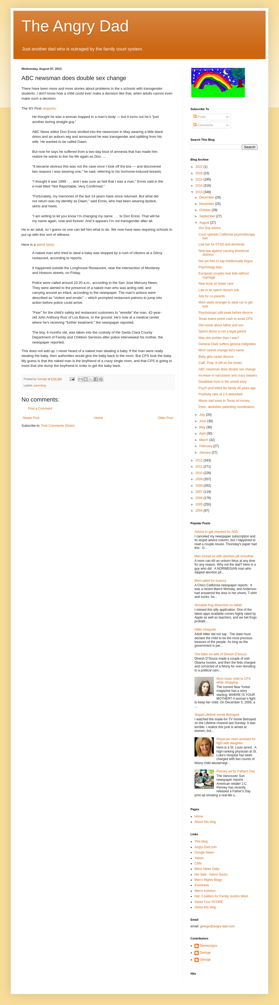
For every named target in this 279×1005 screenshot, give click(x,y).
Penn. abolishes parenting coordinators (226, 407)
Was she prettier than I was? (219, 338)
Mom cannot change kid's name (221, 350)
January (205, 452)
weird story (45, 245)
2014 (200, 185)
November (207, 204)
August (204, 223)
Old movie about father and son (221, 325)
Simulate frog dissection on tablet (218, 605)
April (203, 433)
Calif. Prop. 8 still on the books (220, 363)
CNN (197, 863)
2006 (200, 498)
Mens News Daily (206, 869)
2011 (200, 466)
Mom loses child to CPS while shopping (233, 680)
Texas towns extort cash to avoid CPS (225, 319)
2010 (200, 473)
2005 (200, 504)
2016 (200, 173)
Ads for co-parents (212, 296)
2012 (200, 460)
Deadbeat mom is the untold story (223, 382)
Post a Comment (40, 408)
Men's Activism (205, 891)
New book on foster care (216, 283)
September (207, 216)
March (204, 440)
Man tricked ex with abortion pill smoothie (223, 556)
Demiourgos (208, 946)
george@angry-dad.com (217, 926)
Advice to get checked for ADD (216, 532)
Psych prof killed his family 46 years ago (227, 388)
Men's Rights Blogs (208, 880)
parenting (40, 385)
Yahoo (199, 858)
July (202, 415)
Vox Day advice (210, 228)
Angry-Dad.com (205, 847)
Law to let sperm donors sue (219, 290)
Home (98, 418)
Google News (204, 852)
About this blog (205, 822)
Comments (203, 125)
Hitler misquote (205, 629)
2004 (200, 510)
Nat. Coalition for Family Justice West (221, 896)
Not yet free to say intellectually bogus (226, 261)
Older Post (165, 418)
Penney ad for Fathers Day (235, 771)
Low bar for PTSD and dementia (221, 244)
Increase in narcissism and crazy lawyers (228, 375)
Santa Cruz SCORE (208, 902)
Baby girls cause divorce (216, 357)
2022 (200, 167)
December (207, 197)
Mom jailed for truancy (210, 581)
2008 (200, 485)
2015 (200, 179)
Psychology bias (210, 267)
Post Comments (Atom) (58, 426)
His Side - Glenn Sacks (210, 874)
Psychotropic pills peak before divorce (225, 312)
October (205, 210)
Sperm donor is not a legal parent (222, 331)
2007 (200, 492)
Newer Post (31, 418)
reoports (48, 108)
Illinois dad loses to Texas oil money (224, 401)
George (205, 953)
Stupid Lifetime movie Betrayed (216, 715)
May (202, 427)
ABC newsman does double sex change (227, 369)
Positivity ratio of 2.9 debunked (220, 394)
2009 (200, 479)
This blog (201, 841)
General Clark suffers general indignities (227, 344)
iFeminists (201, 885)
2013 (200, 192)
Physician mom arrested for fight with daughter (236, 741)
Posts (199, 117)
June (203, 421)
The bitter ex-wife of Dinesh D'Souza (220, 654)
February (206, 446)
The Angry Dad (75, 26)
